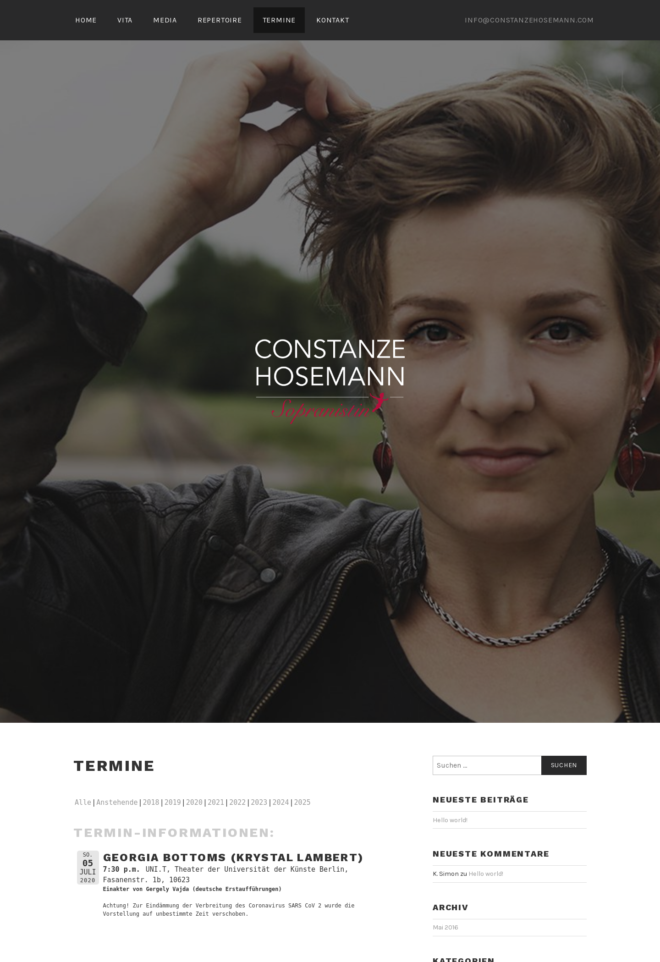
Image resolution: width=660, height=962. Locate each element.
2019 (173, 802)
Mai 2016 (445, 927)
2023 (259, 802)
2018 (151, 802)
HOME (86, 20)
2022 (237, 802)
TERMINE (279, 20)
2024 (280, 802)
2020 (194, 802)
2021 (216, 802)
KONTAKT (332, 20)
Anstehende (117, 802)
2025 (302, 802)
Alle (83, 802)
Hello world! (450, 820)
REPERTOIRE (220, 20)
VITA (124, 20)
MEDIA (165, 20)
